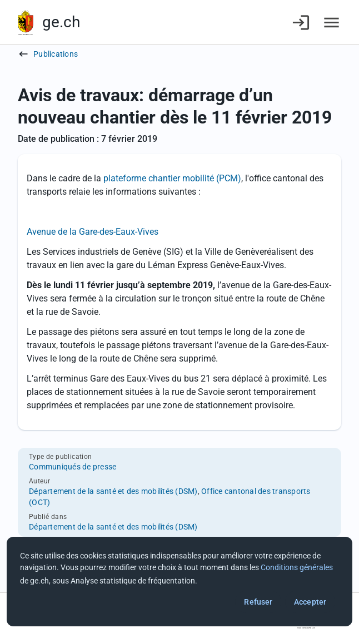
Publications (55, 54)
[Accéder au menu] (331, 22)
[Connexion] (301, 22)
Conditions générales (297, 567)
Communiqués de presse (72, 466)
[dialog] (179, 581)
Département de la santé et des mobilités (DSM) (113, 491)
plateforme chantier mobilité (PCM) (172, 178)
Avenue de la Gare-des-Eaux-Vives (92, 231)
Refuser (258, 601)
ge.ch (61, 22)
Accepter (310, 601)
